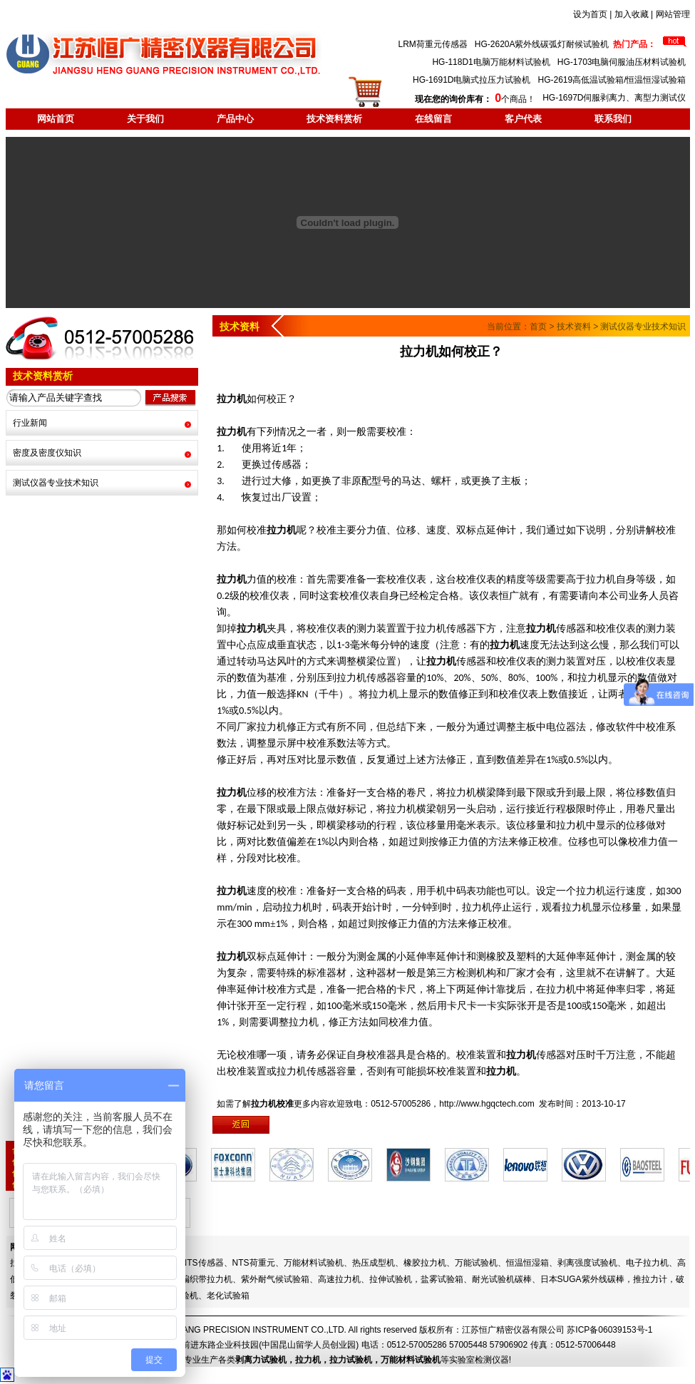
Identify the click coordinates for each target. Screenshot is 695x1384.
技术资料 (574, 327)
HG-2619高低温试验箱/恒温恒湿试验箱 (611, 80)
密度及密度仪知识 (47, 453)
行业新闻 (30, 423)
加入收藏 (631, 14)
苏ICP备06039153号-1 (609, 1330)
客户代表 (523, 118)
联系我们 (613, 118)
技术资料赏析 (334, 118)
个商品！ (475, 99)
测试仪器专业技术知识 (55, 483)
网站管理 (673, 14)
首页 (538, 327)
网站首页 (55, 118)
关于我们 (145, 118)
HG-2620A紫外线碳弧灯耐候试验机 (542, 44)
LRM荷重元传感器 (432, 44)
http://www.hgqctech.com (486, 1104)
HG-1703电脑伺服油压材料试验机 (621, 62)
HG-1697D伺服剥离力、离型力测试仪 (614, 98)
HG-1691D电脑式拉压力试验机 (471, 80)
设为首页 (590, 14)
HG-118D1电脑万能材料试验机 (491, 62)
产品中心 (235, 118)
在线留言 (433, 118)
